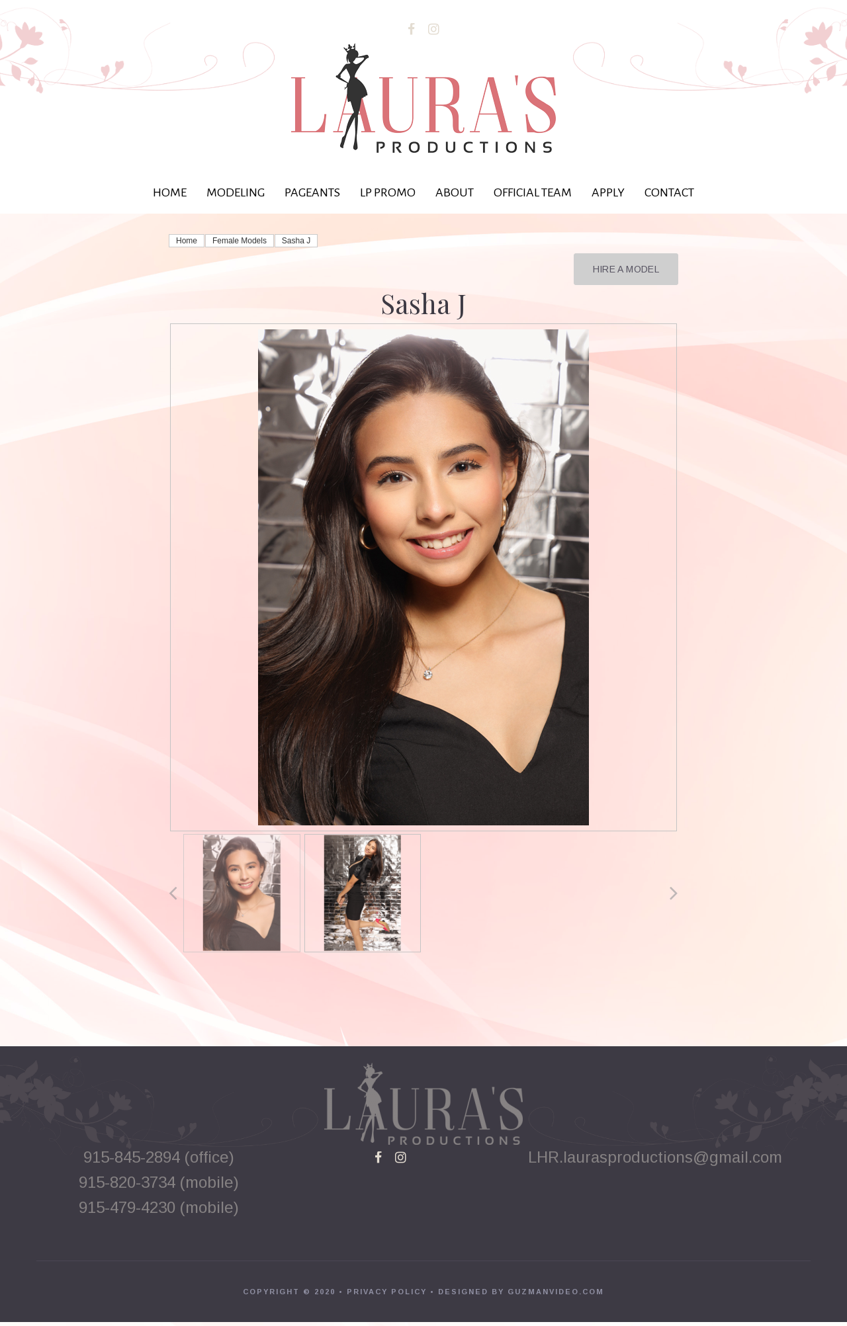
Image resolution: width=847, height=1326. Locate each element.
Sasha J (296, 240)
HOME (170, 192)
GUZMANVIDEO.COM (556, 1296)
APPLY (608, 192)
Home (186, 240)
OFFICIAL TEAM (533, 192)
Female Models (239, 240)
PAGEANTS (312, 192)
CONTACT (669, 192)
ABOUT (454, 192)
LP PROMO (388, 192)
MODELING (235, 192)
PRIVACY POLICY (387, 1296)
